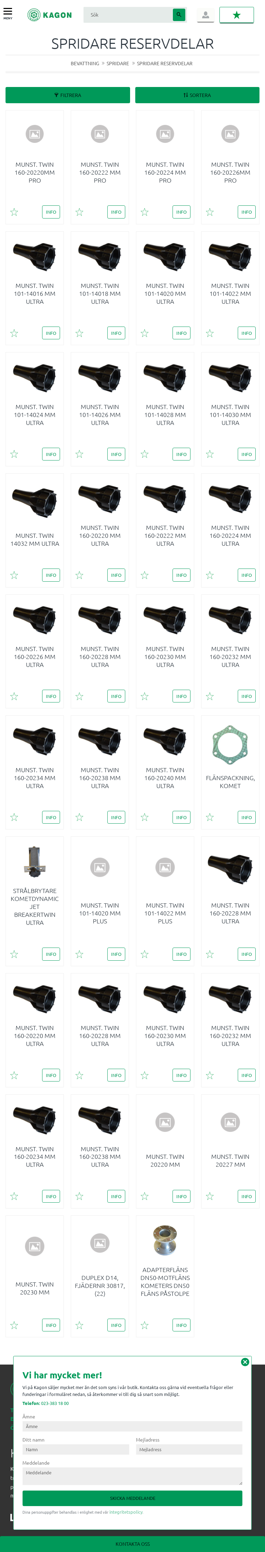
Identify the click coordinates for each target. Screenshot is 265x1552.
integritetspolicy (126, 1512)
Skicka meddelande (132, 1498)
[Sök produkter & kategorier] (127, 15)
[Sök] (179, 15)
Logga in (205, 14)
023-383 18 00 (45, 1403)
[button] (9, 12)
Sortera (200, 95)
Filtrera (70, 95)
